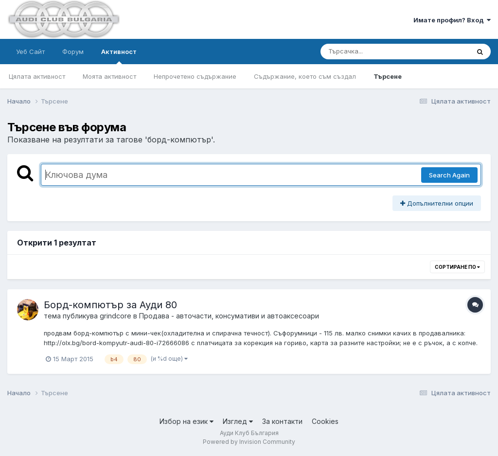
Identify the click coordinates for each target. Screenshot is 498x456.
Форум (73, 51)
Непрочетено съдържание (195, 76)
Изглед (238, 421)
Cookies (325, 421)
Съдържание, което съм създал (305, 76)
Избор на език (186, 421)
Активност (119, 56)
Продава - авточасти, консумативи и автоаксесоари (229, 316)
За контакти (282, 421)
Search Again (449, 175)
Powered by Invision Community (249, 441)
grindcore (115, 316)
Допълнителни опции (436, 203)
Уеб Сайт (30, 51)
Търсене (388, 76)
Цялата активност (37, 76)
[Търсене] (369, 51)
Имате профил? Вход (452, 20)
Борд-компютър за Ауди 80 (110, 305)
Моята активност (109, 76)
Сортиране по (457, 267)
